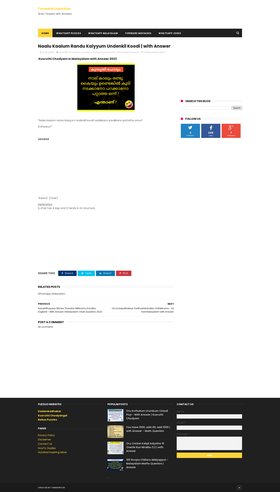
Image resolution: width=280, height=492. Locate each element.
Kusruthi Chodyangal (52, 415)
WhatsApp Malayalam (103, 33)
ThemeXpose (58, 487)
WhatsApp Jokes (170, 33)
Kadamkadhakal (49, 411)
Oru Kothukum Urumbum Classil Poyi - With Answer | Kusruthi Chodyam (147, 414)
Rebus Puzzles (47, 419)
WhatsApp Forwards (128, 52)
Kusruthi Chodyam (69, 52)
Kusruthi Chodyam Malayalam (98, 52)
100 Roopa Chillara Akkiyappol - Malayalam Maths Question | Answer (147, 463)
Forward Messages (138, 33)
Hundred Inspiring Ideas (52, 452)
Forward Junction (54, 8)
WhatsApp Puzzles (68, 33)
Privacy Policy (46, 435)
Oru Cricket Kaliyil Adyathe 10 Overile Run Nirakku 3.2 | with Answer (145, 447)
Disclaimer (44, 439)
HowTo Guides (47, 448)
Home (45, 33)
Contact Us (45, 444)
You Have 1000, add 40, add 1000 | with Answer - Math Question (148, 429)
